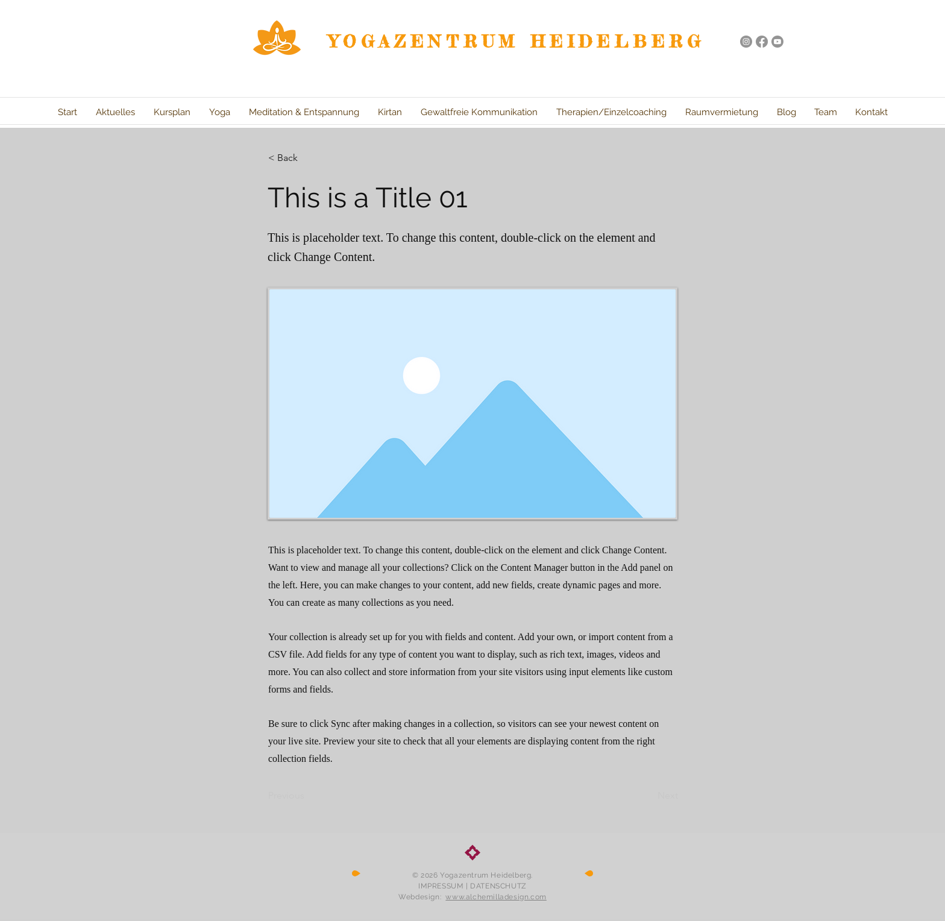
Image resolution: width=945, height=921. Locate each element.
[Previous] (308, 796)
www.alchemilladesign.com (495, 897)
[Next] (648, 796)
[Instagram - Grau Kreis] (746, 42)
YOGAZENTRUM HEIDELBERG (517, 41)
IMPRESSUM (440, 886)
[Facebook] (762, 42)
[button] (308, 158)
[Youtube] (777, 42)
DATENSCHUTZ (498, 886)
